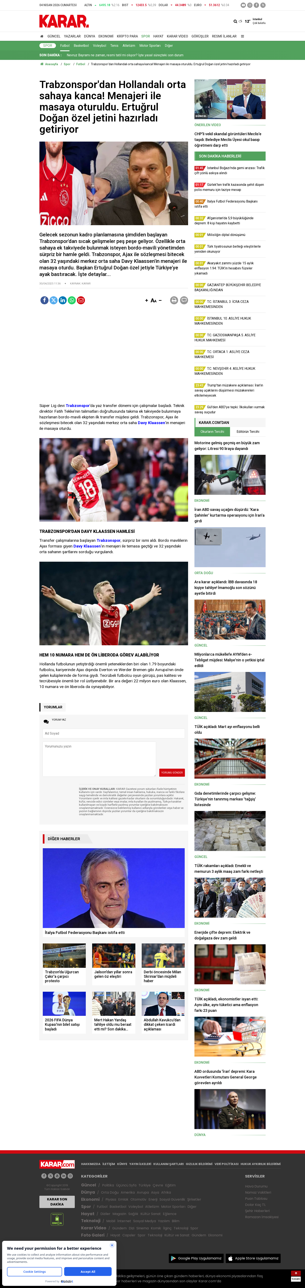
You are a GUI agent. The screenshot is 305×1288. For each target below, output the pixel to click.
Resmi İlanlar (224, 36)
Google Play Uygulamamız (200, 1258)
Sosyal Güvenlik (172, 1199)
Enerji (152, 1199)
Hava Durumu (256, 1186)
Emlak (123, 1199)
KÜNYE (122, 1164)
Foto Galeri (92, 1235)
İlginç (167, 1228)
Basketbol (81, 46)
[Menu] (241, 36)
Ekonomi (106, 36)
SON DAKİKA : (50, 55)
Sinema (142, 1228)
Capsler (129, 1235)
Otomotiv (138, 1199)
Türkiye (145, 1185)
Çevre (158, 1185)
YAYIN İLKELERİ (140, 1164)
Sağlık (133, 1213)
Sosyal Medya (144, 1221)
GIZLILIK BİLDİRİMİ (199, 1164)
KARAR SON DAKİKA (57, 1202)
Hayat (158, 36)
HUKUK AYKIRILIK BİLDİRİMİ (261, 1164)
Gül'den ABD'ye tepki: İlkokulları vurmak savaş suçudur (106, 55)
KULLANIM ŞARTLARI (168, 1164)
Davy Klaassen (151, 422)
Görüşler (200, 36)
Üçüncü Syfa (126, 1185)
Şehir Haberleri (257, 1210)
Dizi (131, 1228)
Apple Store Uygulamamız (257, 1258)
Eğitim (170, 1185)
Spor (145, 36)
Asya (155, 1192)
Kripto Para (127, 36)
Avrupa (143, 1192)
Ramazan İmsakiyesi (262, 1217)
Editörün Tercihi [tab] (248, 432)
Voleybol (99, 46)
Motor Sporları (150, 46)
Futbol (64, 46)
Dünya (89, 36)
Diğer (169, 46)
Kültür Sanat (150, 1213)
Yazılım (164, 1221)
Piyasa (110, 1199)
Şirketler (194, 1199)
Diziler (105, 1213)
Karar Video (177, 36)
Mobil (110, 1221)
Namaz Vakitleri (258, 1192)
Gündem (119, 1228)
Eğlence (169, 1213)
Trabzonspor (78, 405)
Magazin (119, 1213)
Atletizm (129, 46)
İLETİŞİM (109, 1164)
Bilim (175, 1221)
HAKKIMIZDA (90, 1164)
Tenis (114, 46)
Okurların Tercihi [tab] (212, 432)
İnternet (124, 1221)
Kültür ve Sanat (177, 1235)
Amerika (128, 1192)
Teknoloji (90, 1221)
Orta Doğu (110, 1192)
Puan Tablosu (256, 1198)
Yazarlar (72, 36)
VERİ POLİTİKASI (226, 1164)
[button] (146, 301)
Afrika (166, 1192)
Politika (108, 1185)
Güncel (54, 36)
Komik (156, 1228)
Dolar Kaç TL (255, 1204)
